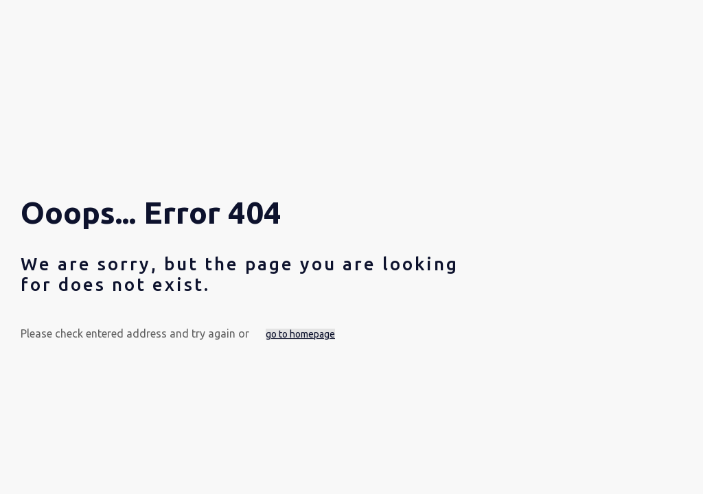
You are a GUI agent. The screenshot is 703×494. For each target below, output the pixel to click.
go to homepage (300, 334)
